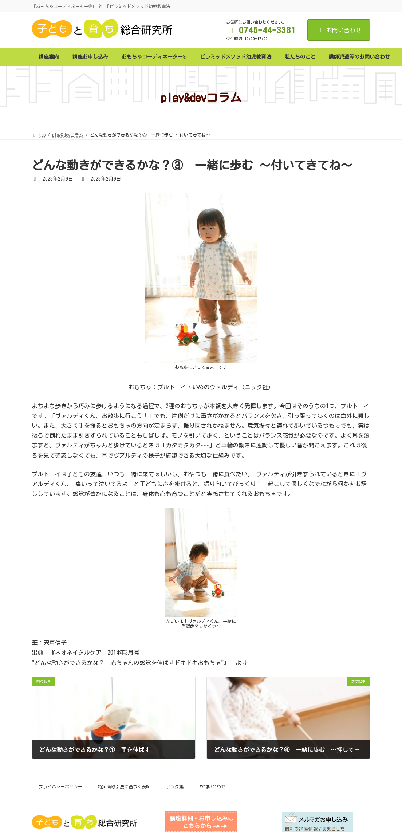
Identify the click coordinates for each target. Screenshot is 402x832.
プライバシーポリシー (60, 786)
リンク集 (175, 786)
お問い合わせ (338, 30)
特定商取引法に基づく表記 (124, 786)
